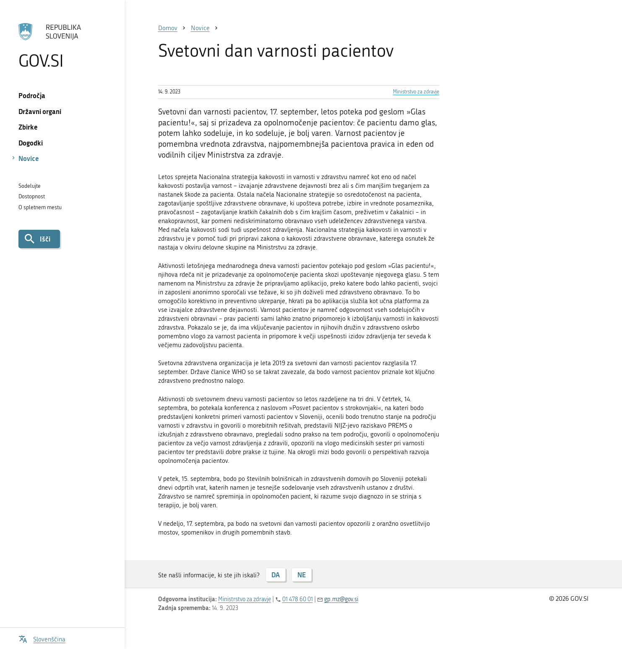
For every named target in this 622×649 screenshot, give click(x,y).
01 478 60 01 (297, 599)
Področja (31, 95)
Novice (28, 158)
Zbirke (28, 127)
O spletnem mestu (40, 207)
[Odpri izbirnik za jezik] (42, 638)
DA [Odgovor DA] (275, 574)
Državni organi (39, 111)
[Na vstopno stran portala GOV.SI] (62, 45)
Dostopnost (31, 196)
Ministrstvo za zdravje (416, 92)
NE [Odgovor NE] (301, 574)
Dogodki (30, 143)
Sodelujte (29, 186)
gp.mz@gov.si (341, 599)
